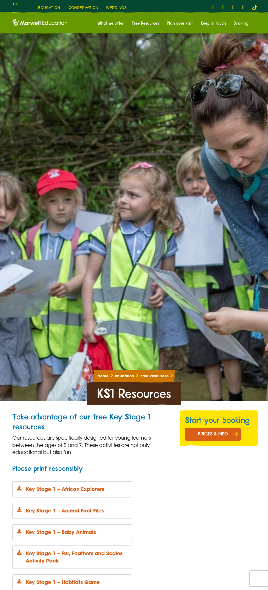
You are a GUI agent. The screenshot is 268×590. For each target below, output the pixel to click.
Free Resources (155, 376)
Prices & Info (213, 434)
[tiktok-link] (254, 7)
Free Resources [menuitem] (145, 23)
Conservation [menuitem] (83, 8)
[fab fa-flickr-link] (244, 7)
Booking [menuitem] (241, 23)
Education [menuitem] (49, 8)
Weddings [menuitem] (116, 8)
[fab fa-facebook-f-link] (215, 7)
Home (103, 376)
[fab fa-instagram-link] (224, 7)
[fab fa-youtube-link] (234, 7)
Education (124, 376)
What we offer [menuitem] (110, 23)
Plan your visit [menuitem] (180, 23)
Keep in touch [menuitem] (213, 23)
